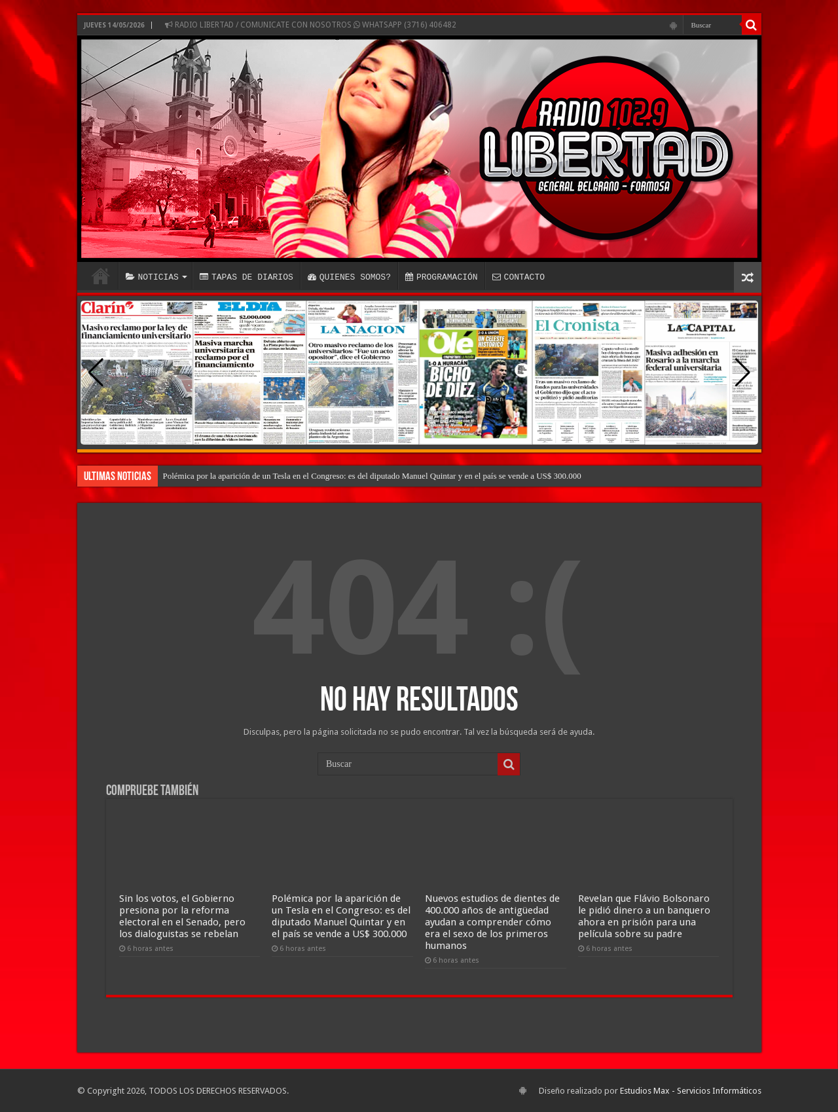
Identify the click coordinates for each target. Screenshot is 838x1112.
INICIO (101, 275)
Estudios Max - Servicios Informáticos (690, 1091)
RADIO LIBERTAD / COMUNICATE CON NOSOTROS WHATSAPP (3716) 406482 (310, 24)
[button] (743, 372)
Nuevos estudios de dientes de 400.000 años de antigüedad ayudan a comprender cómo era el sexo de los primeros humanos (492, 922)
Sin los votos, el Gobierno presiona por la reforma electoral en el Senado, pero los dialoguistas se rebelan (182, 916)
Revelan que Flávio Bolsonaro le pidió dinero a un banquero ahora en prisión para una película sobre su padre (644, 916)
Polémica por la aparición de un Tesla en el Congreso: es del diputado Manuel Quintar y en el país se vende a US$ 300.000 (372, 476)
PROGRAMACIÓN (441, 277)
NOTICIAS (152, 277)
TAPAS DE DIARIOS (246, 277)
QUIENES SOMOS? (349, 277)
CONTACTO (518, 277)
